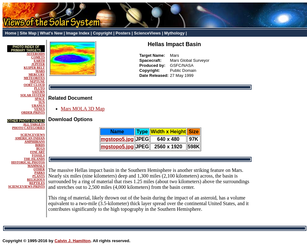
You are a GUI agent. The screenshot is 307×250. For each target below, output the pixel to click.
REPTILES (37, 183)
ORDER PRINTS (33, 112)
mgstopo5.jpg (117, 139)
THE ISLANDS (34, 159)
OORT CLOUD (34, 85)
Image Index (78, 33)
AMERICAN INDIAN (30, 138)
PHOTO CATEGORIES (28, 128)
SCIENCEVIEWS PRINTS (26, 186)
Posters (123, 33)
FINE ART (37, 152)
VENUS (39, 109)
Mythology (174, 33)
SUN (42, 102)
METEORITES (34, 78)
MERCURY (37, 74)
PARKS (39, 172)
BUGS (40, 148)
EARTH (39, 60)
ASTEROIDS (36, 54)
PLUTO (39, 88)
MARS (40, 71)
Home (10, 33)
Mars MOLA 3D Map (83, 108)
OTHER (39, 169)
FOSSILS (38, 155)
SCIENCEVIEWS (32, 134)
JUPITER (38, 64)
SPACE (40, 98)
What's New (51, 33)
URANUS (38, 105)
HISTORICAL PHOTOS (28, 162)
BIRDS (40, 145)
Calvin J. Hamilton (73, 240)
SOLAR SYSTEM (32, 95)
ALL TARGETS (34, 124)
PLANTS (39, 176)
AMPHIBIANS (34, 141)
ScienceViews (147, 33)
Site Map (28, 33)
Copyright (102, 33)
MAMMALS (36, 166)
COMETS (38, 57)
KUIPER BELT (34, 67)
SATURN (38, 91)
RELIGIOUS (36, 179)
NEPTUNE (37, 81)
